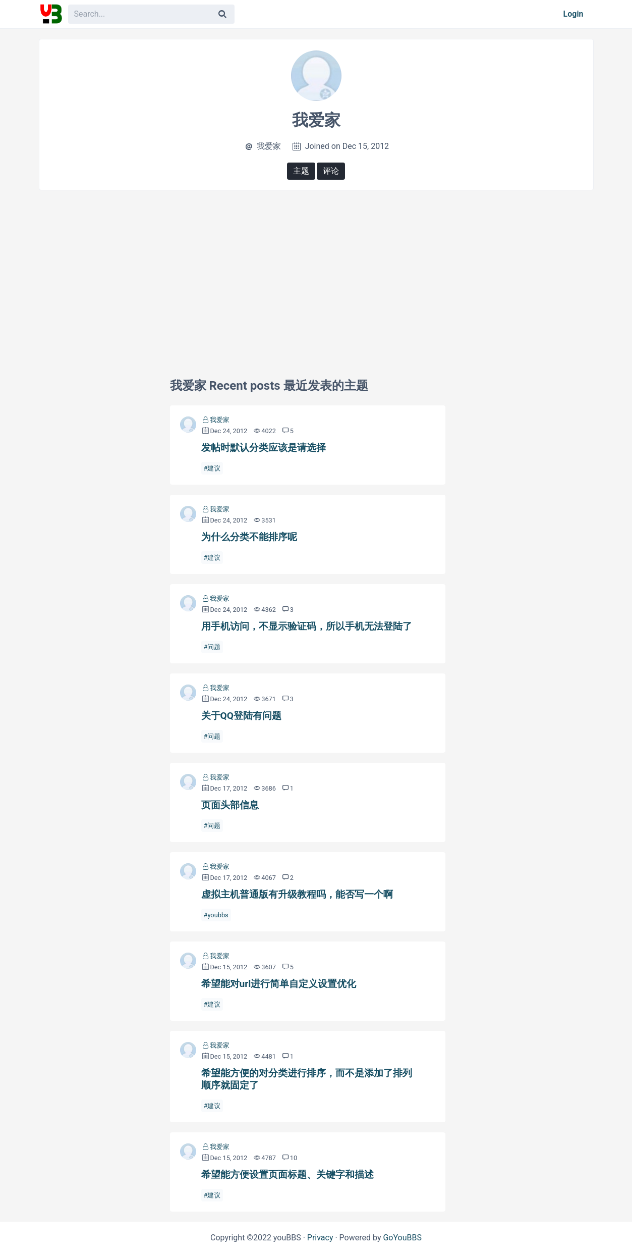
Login (573, 14)
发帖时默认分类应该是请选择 (263, 447)
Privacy (320, 1237)
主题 (301, 171)
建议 (213, 468)
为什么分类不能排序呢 (249, 537)
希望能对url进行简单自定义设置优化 (279, 983)
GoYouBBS (402, 1237)
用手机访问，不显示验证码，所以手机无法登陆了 (306, 626)
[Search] (222, 14)
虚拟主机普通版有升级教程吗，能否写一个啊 (297, 894)
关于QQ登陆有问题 (241, 715)
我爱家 (219, 420)
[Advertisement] (316, 271)
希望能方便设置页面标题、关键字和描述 (287, 1174)
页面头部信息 (230, 805)
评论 (331, 171)
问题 (213, 647)
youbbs (217, 915)
